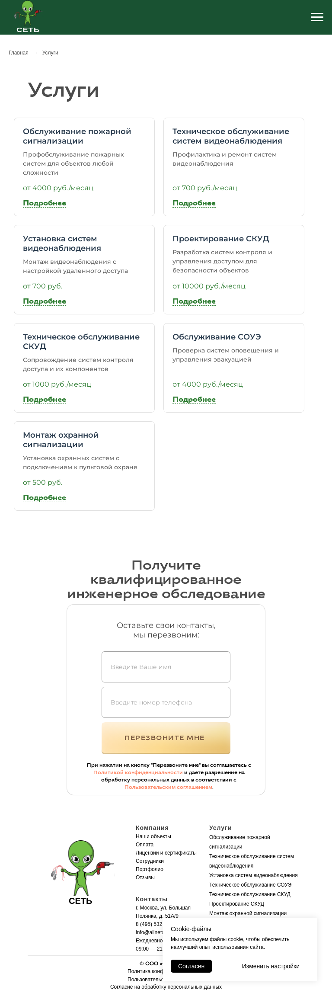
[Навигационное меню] (317, 17)
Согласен (191, 966)
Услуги (220, 827)
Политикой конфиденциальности (138, 772)
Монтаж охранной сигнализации (248, 913)
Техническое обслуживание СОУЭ (250, 885)
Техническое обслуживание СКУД (249, 894)
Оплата (144, 845)
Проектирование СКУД (236, 904)
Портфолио (149, 869)
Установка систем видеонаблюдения (253, 875)
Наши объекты (153, 836)
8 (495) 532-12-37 (156, 924)
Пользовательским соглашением (168, 787)
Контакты (152, 899)
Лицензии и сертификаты (166, 853)
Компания (152, 827)
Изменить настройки (271, 966)
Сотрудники (150, 861)
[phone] (166, 702)
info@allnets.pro (154, 932)
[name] (166, 666)
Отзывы (145, 877)
